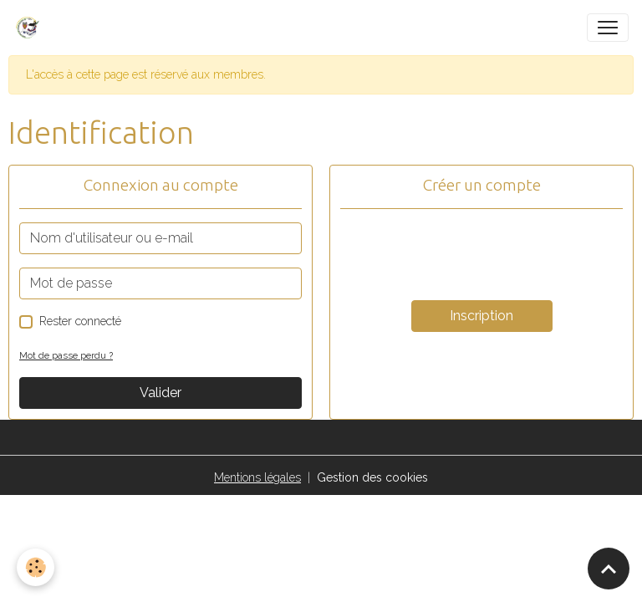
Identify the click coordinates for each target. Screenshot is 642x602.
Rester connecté (80, 321)
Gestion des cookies (372, 477)
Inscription (481, 316)
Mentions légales (257, 477)
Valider (160, 392)
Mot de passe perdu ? (66, 355)
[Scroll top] (608, 568)
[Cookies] (35, 567)
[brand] (30, 27)
